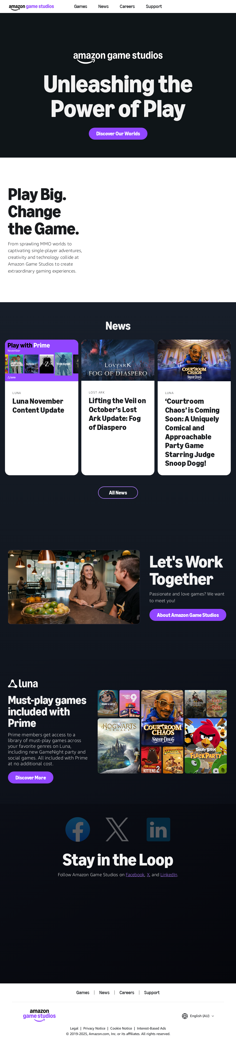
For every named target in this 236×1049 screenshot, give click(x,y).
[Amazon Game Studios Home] (31, 7)
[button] (197, 1016)
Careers (127, 6)
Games (80, 6)
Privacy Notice (94, 1028)
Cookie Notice (121, 1028)
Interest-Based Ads (151, 1028)
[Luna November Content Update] (41, 361)
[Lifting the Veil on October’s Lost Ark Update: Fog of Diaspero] (118, 361)
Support (154, 6)
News (103, 6)
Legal (74, 1028)
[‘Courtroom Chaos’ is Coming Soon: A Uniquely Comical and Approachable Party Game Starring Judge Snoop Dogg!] (194, 361)
